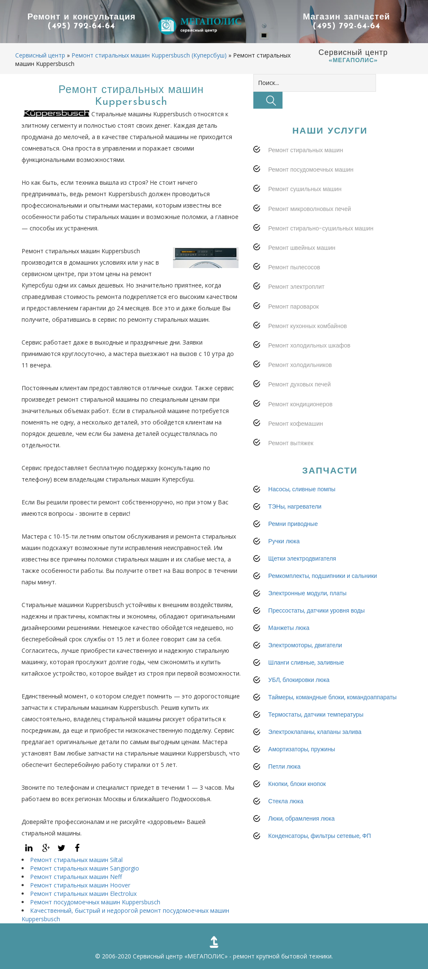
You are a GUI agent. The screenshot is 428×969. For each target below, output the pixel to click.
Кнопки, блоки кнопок (297, 784)
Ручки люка (283, 541)
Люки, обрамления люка (301, 818)
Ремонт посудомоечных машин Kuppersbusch (95, 902)
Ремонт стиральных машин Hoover (80, 885)
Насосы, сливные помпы (301, 489)
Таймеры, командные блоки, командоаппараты (332, 697)
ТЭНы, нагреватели (294, 506)
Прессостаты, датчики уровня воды (316, 610)
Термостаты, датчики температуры (315, 714)
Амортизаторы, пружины (301, 749)
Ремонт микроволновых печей (309, 209)
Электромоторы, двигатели (305, 645)
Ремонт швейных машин (301, 248)
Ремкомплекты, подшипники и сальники (322, 576)
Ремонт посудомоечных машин (310, 169)
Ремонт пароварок (293, 306)
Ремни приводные (293, 524)
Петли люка (284, 766)
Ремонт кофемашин (295, 423)
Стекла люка (285, 801)
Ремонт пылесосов (294, 267)
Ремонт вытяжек (290, 443)
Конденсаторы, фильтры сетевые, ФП (319, 836)
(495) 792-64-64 (81, 26)
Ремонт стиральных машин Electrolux (83, 894)
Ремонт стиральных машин (305, 150)
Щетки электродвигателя (302, 558)
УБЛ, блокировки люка (298, 680)
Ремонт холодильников (300, 365)
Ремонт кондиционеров (300, 404)
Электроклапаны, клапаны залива (314, 732)
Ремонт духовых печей (299, 384)
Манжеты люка (288, 628)
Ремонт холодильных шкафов (309, 345)
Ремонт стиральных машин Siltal (76, 860)
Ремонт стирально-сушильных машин (320, 228)
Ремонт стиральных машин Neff (76, 877)
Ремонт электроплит (296, 286)
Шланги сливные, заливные (306, 662)
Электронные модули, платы (307, 593)
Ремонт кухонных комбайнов (307, 326)
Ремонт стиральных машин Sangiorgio (84, 868)
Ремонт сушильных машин (304, 189)
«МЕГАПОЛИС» (206, 956)
